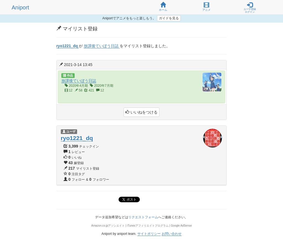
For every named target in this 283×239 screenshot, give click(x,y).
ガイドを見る (169, 18)
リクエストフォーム (143, 217)
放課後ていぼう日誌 (78, 80)
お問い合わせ (172, 234)
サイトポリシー (149, 234)
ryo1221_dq (77, 138)
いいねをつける (141, 112)
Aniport (20, 7)
